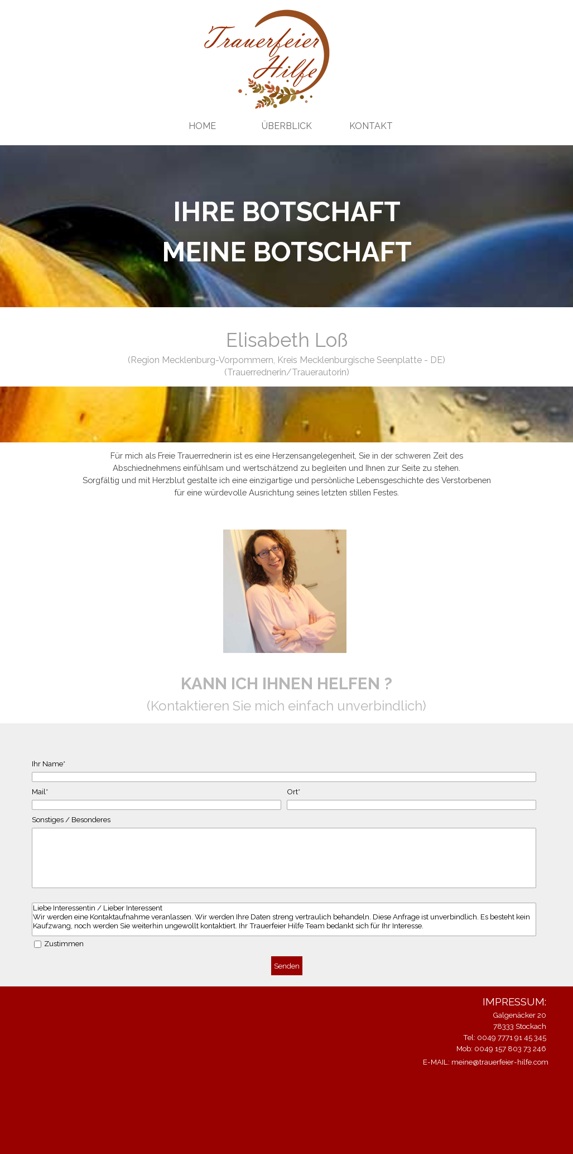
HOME (202, 126)
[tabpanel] (286, 232)
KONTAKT (371, 126)
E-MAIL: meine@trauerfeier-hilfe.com (485, 1061)
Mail (40, 791)
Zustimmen (64, 943)
